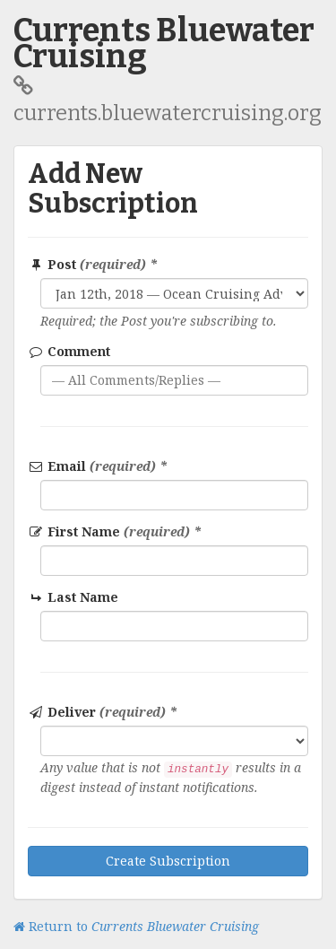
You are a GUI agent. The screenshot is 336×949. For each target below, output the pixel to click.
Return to (136, 926)
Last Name (74, 596)
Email (98, 465)
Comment (69, 351)
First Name (115, 531)
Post (93, 264)
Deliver (102, 711)
